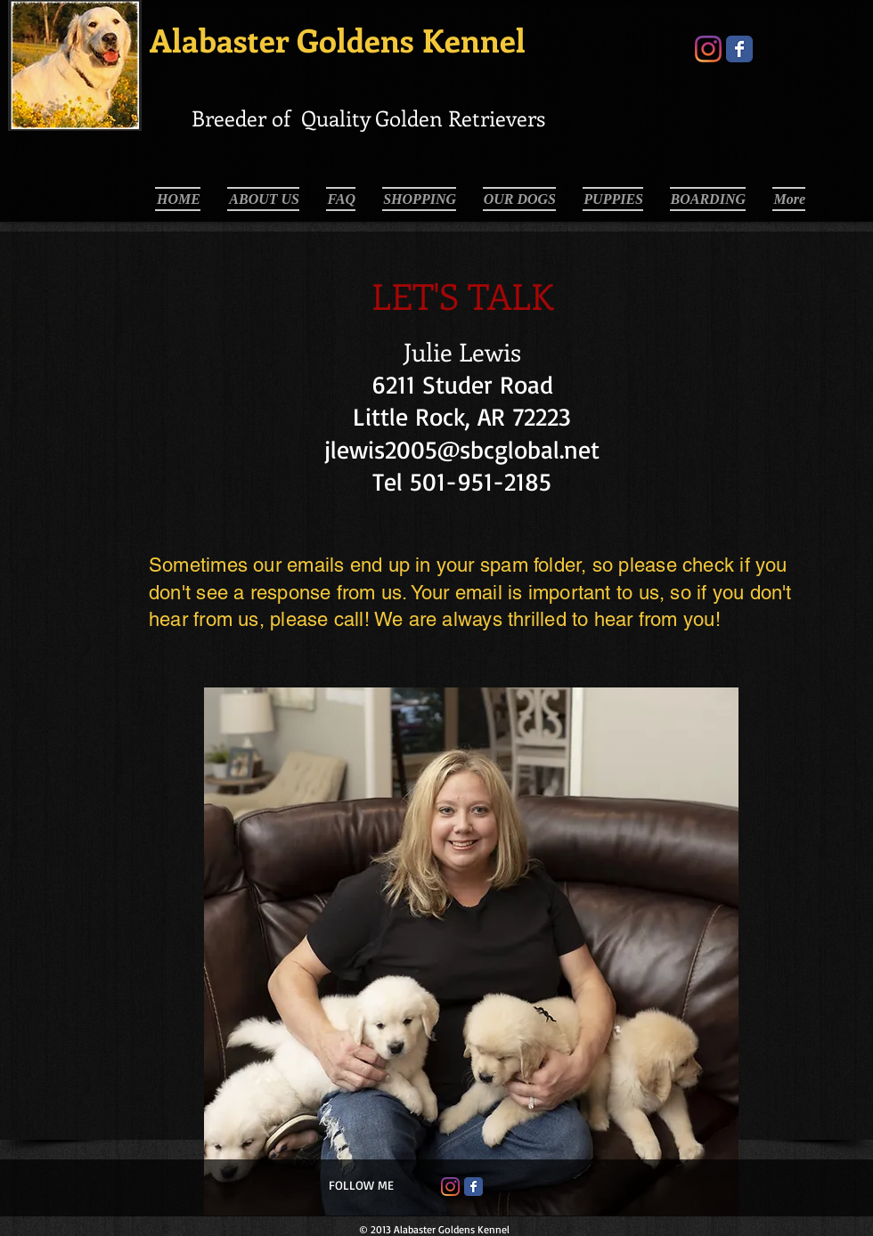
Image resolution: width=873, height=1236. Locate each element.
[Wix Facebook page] (739, 49)
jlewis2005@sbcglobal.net (462, 449)
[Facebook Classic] (473, 1186)
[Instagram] (708, 49)
